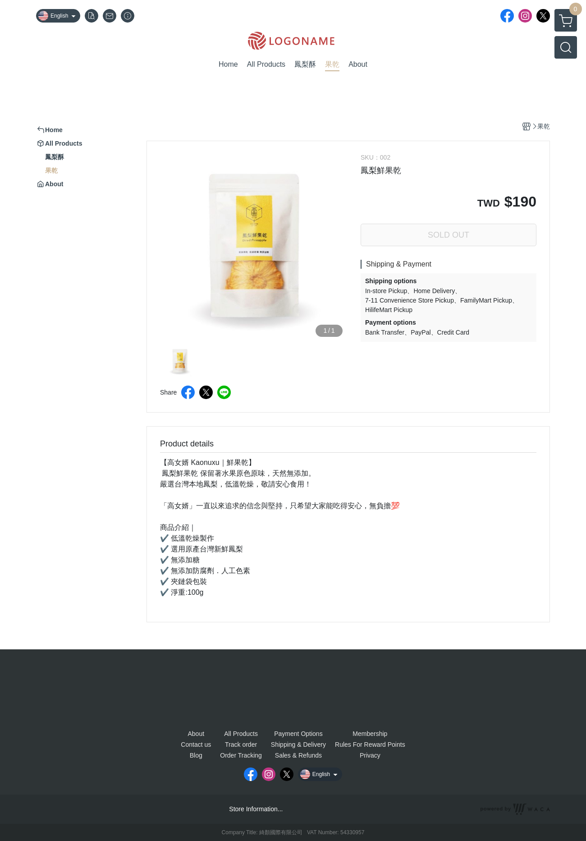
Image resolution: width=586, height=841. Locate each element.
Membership (370, 734)
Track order (241, 744)
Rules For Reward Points (370, 744)
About (196, 734)
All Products (241, 734)
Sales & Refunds (298, 755)
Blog (196, 755)
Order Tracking (241, 755)
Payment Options (298, 734)
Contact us (196, 744)
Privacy (370, 755)
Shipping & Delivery (298, 744)
